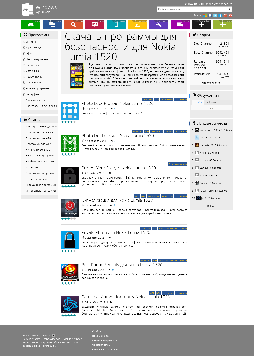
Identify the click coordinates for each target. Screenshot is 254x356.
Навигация (32, 65)
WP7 (137, 196)
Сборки (201, 35)
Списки (32, 119)
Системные (33, 71)
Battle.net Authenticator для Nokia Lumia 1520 (126, 297)
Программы (36, 35)
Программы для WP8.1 (39, 132)
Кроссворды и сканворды (41, 106)
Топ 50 (211, 205)
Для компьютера (36, 100)
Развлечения (34, 82)
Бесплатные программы (40, 155)
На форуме (211, 102)
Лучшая (169, 131)
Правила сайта (100, 335)
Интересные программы (41, 190)
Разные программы (38, 88)
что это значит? (211, 82)
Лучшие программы (38, 149)
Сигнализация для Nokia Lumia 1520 (117, 200)
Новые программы (37, 179)
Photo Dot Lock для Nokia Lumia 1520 (118, 135)
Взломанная (167, 99)
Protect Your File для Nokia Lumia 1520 (119, 168)
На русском (167, 196)
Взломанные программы (41, 185)
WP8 (156, 99)
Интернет (32, 41)
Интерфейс (33, 94)
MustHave (147, 99)
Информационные (37, 59)
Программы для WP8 (38, 138)
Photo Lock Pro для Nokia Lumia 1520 (118, 103)
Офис (29, 53)
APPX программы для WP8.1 (42, 126)
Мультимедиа (34, 47)
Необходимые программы (41, 161)
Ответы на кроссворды (105, 349)
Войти (190, 4)
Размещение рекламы (104, 340)
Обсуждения (205, 95)
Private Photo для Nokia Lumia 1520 (116, 232)
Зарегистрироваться (218, 4)
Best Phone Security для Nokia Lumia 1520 (122, 264)
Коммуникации (35, 76)
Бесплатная (168, 293)
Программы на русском (40, 173)
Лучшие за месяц (209, 123)
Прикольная (181, 99)
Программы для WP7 (38, 144)
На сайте (198, 102)
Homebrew (32, 167)
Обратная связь (101, 344)
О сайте (96, 331)
